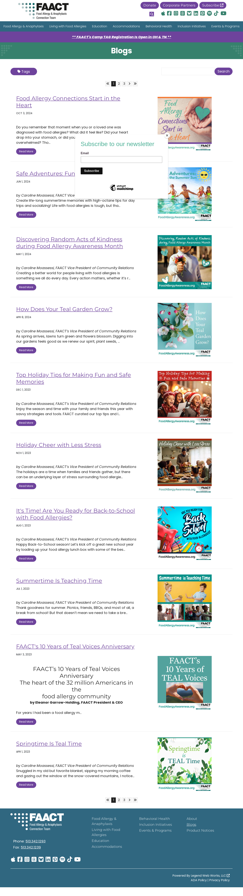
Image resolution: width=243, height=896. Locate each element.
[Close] (167, 135)
